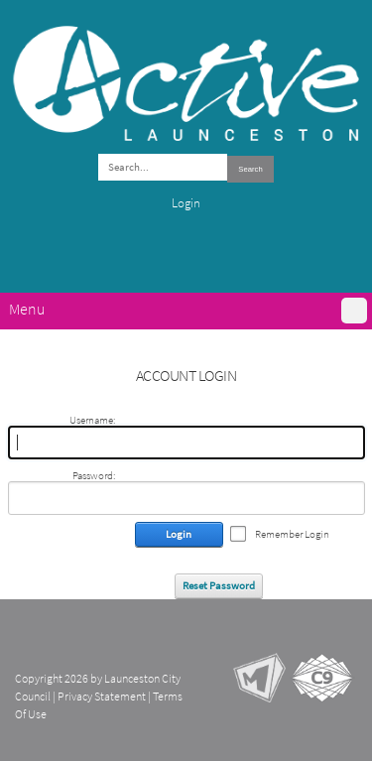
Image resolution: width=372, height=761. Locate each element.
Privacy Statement (102, 696)
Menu (27, 309)
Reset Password (219, 585)
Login (186, 202)
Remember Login (292, 534)
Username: (92, 420)
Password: (93, 475)
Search (250, 169)
